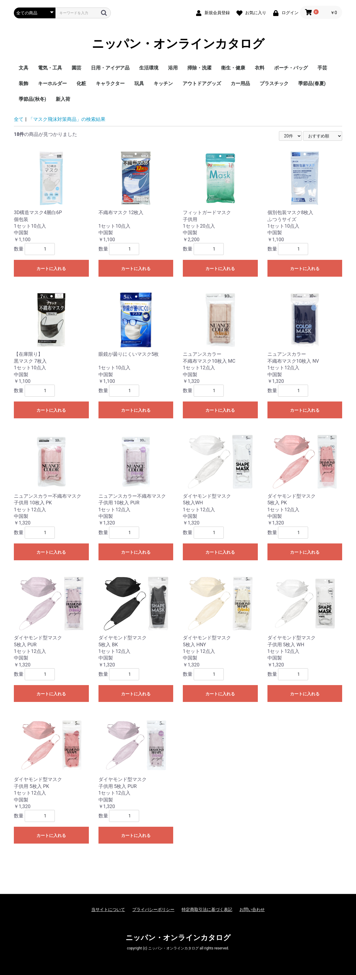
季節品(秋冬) (32, 99)
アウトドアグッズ (202, 83)
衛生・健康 (233, 68)
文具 (23, 68)
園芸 (76, 68)
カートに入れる (51, 268)
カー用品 (240, 83)
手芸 (322, 68)
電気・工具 (50, 68)
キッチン (163, 83)
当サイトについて (108, 909)
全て (18, 119)
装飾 (23, 83)
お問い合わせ (252, 909)
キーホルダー (52, 83)
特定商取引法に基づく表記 (207, 909)
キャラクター (110, 83)
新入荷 (63, 99)
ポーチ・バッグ (291, 68)
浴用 (173, 68)
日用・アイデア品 (110, 68)
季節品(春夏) (312, 83)
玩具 (139, 83)
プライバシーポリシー (153, 909)
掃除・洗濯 (199, 68)
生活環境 (148, 68)
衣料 (259, 68)
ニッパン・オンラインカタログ (178, 44)
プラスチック (274, 83)
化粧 (81, 83)
